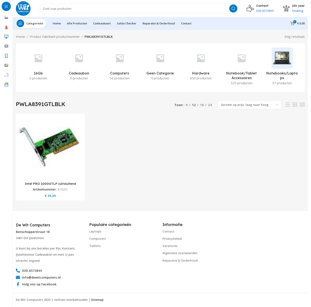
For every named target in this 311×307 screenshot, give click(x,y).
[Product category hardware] (201, 65)
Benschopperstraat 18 (33, 232)
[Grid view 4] (302, 105)
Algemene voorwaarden (179, 253)
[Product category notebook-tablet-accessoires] (241, 68)
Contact (168, 231)
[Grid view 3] (295, 105)
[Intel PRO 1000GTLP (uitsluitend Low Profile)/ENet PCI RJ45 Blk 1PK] (50, 148)
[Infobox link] (33, 225)
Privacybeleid (172, 239)
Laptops (95, 231)
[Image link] (251, 237)
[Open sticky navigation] (31, 23)
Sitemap (97, 300)
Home (20, 36)
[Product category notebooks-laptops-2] (282, 68)
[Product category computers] (119, 65)
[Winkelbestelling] (249, 104)
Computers (97, 239)
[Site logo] (23, 8)
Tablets (95, 246)
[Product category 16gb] (38, 65)
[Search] (138, 8)
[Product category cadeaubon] (79, 65)
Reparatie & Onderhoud (180, 260)
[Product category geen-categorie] (160, 65)
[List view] (288, 105)
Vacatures (170, 246)
